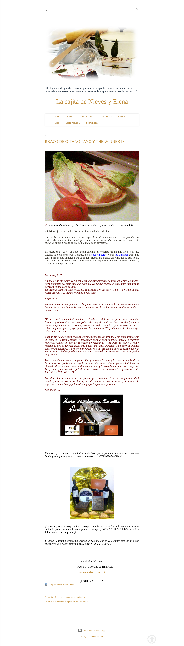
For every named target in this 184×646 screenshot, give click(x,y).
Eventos (122, 116)
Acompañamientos (58, 601)
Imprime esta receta (59, 584)
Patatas (79, 601)
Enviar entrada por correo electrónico (70, 597)
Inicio (57, 116)
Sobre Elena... (92, 123)
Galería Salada (85, 116)
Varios (85, 601)
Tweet (71, 584)
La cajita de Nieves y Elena (92, 101)
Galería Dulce (105, 116)
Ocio (57, 123)
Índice (69, 116)
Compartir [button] (49, 597)
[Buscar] (137, 9)
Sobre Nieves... (73, 123)
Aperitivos (71, 601)
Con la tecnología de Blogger (92, 630)
